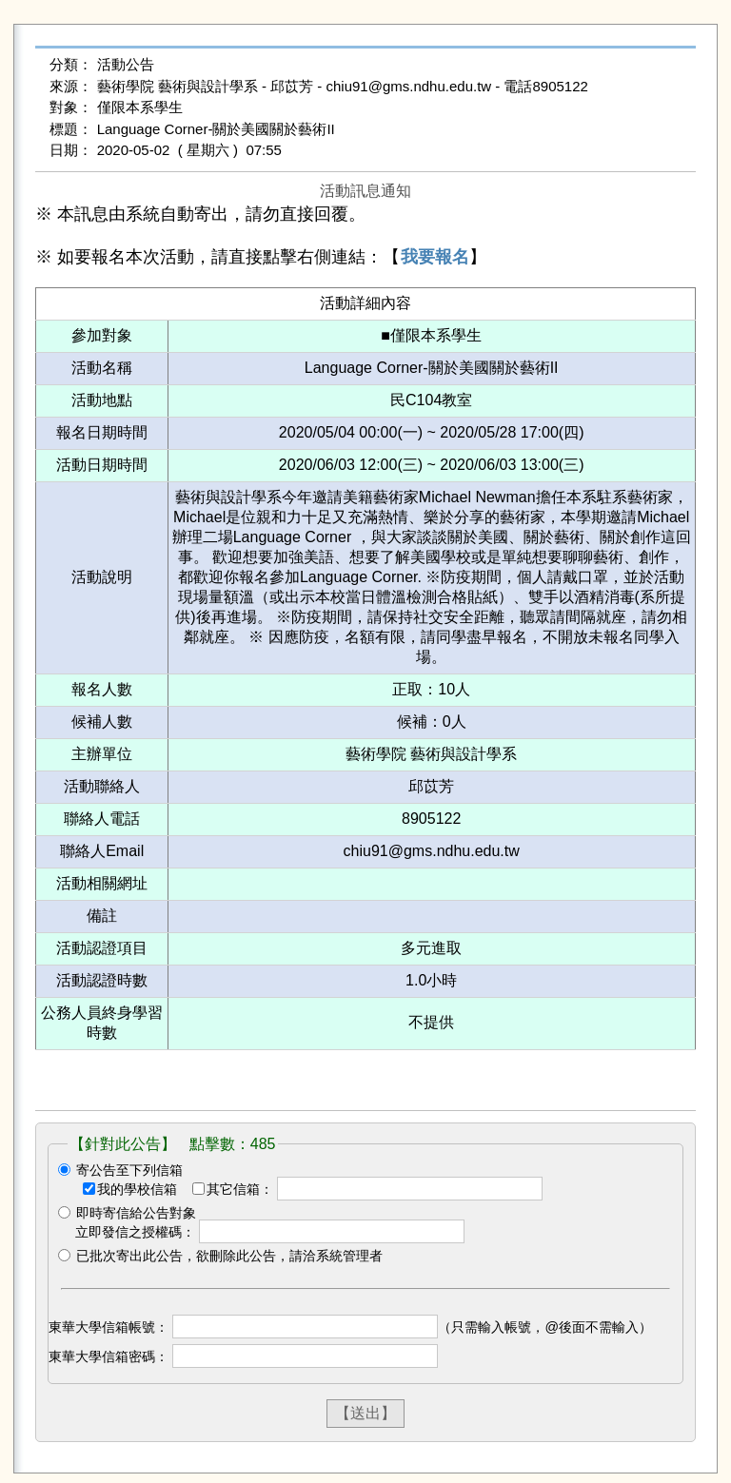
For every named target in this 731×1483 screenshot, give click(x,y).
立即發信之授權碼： (135, 1231)
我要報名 (435, 256)
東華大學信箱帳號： (108, 1327)
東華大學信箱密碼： (108, 1356)
